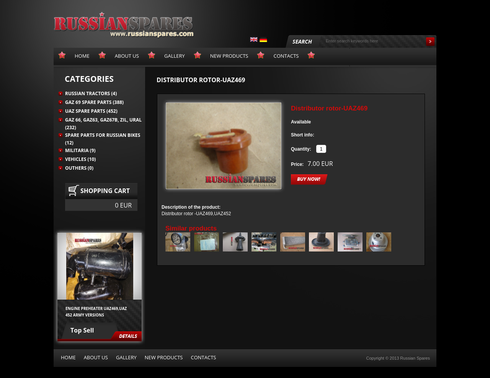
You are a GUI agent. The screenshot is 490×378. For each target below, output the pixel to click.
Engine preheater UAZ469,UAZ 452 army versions (96, 311)
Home (68, 357)
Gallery (126, 357)
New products (164, 357)
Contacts (203, 357)
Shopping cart (105, 191)
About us (96, 357)
